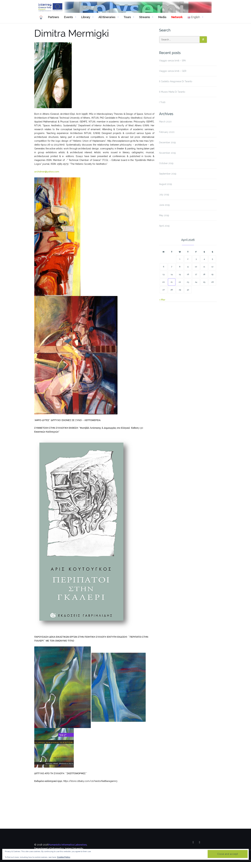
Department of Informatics (49, 848)
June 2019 (164, 205)
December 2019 (167, 142)
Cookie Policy (63, 857)
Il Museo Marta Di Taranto (172, 92)
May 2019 (164, 215)
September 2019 (167, 173)
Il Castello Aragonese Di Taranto (175, 81)
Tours (127, 17)
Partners (53, 17)
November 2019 (167, 153)
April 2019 (164, 226)
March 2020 (165, 121)
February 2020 (166, 132)
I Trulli (162, 102)
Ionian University (74, 848)
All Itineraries (106, 17)
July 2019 (164, 194)
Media (162, 17)
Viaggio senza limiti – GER (172, 71)
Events (68, 17)
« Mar (162, 299)
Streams (144, 17)
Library (85, 17)
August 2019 (165, 184)
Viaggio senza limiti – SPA (172, 60)
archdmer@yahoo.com (46, 171)
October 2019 (166, 163)
